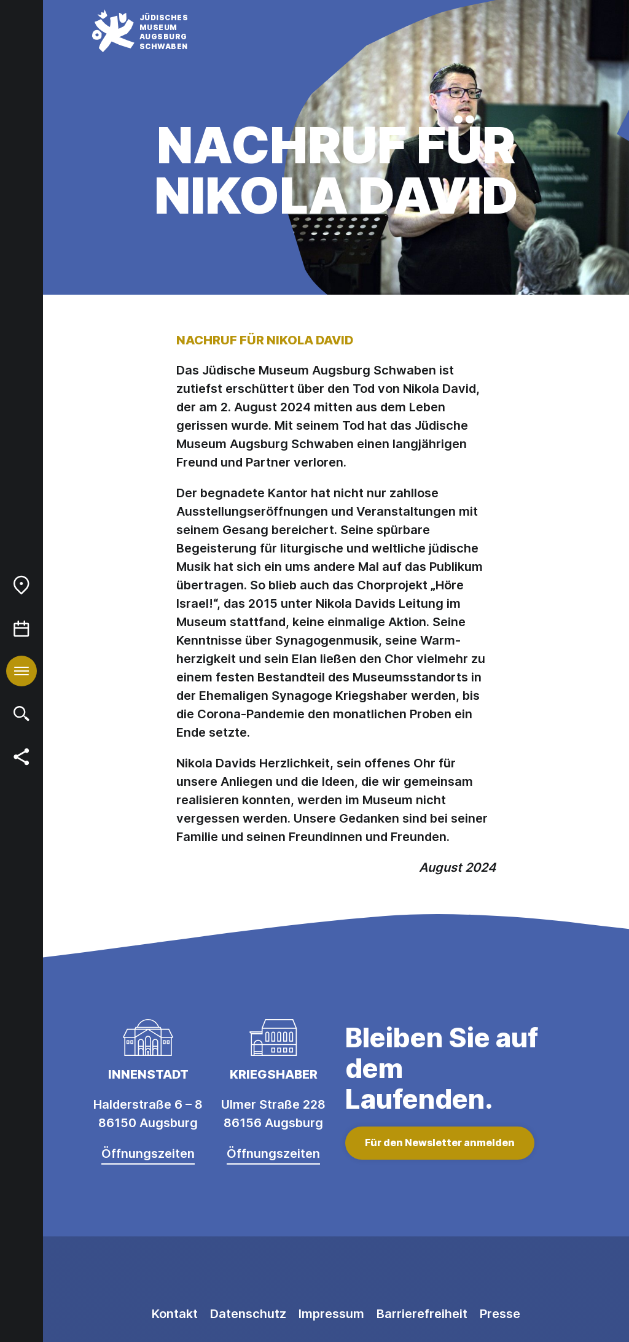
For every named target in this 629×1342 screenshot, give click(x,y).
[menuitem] (21, 585)
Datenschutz (248, 1313)
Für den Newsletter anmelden (440, 1142)
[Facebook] (336, 1273)
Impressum (331, 1313)
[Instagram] (280, 1273)
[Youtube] (391, 1273)
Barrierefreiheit (422, 1313)
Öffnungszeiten (148, 1153)
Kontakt (175, 1313)
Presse (500, 1313)
